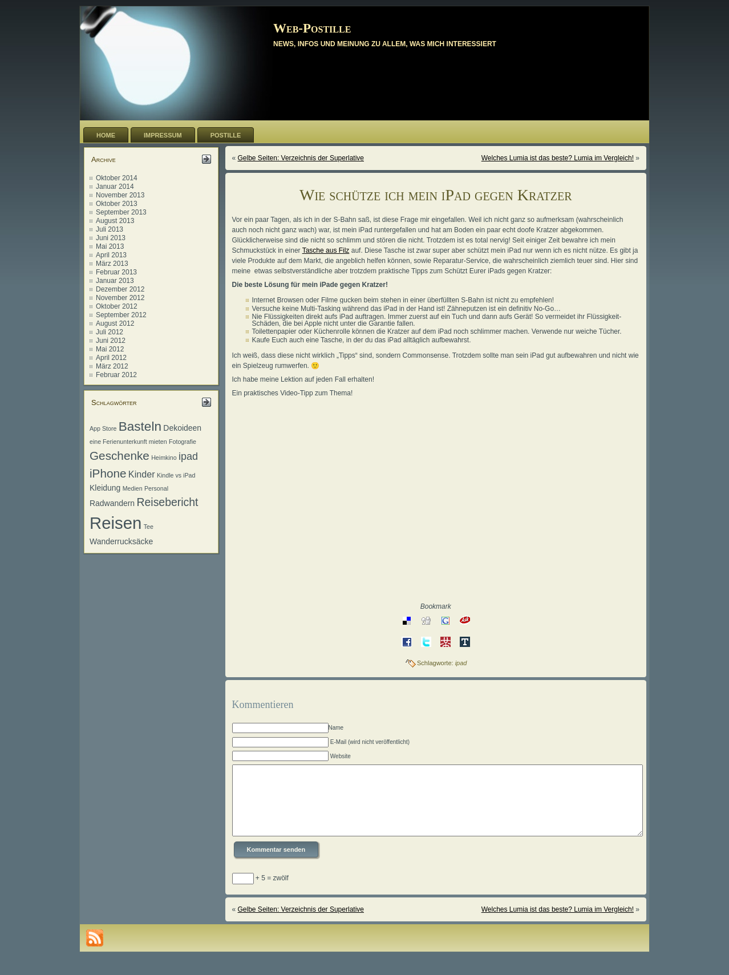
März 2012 (112, 366)
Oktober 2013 (116, 204)
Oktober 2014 (116, 178)
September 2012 (121, 315)
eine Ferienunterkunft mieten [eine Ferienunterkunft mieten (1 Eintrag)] (128, 441)
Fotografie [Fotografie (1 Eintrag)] (182, 441)
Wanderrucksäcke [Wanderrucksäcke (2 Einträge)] (121, 541)
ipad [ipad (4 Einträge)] (188, 456)
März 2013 (112, 264)
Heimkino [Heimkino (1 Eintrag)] (163, 457)
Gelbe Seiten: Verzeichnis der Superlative (301, 158)
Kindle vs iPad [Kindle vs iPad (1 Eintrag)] (176, 475)
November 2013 (120, 195)
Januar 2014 (115, 187)
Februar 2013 (116, 272)
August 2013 (115, 221)
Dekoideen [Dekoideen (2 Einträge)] (182, 427)
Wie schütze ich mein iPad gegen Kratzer (435, 195)
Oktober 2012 (116, 306)
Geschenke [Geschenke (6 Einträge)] (119, 455)
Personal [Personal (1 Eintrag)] (156, 488)
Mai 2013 (110, 246)
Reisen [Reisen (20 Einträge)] (115, 522)
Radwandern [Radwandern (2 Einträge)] (112, 503)
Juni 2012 (110, 341)
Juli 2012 (109, 332)
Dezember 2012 (120, 289)
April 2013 (111, 255)
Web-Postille (312, 28)
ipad (461, 663)
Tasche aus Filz (326, 250)
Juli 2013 (109, 229)
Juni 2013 (110, 238)
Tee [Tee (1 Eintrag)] (148, 526)
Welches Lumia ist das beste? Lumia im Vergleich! (557, 158)
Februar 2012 (116, 375)
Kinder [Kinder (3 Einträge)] (141, 474)
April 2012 (111, 358)
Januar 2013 (115, 281)
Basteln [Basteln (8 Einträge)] (140, 426)
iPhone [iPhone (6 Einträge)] (108, 473)
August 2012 (115, 323)
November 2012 (120, 298)
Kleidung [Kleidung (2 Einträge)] (105, 487)
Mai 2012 (110, 349)
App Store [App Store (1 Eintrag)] (103, 428)
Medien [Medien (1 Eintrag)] (133, 488)
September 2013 (121, 212)
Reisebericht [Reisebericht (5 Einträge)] (167, 502)
